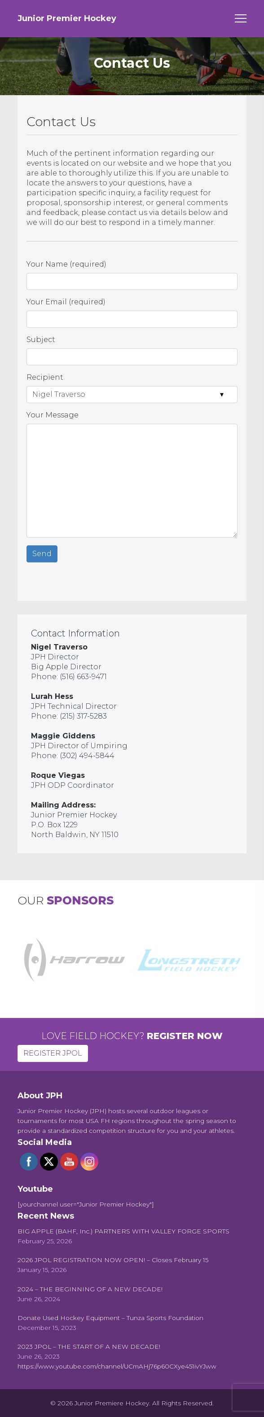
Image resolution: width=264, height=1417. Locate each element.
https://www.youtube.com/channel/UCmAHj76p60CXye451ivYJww (117, 1366)
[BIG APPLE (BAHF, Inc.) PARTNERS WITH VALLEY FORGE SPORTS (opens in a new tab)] (123, 1231)
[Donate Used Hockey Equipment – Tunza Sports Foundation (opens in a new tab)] (110, 1318)
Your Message (52, 415)
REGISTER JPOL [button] (52, 1053)
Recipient (44, 377)
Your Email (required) (66, 302)
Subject (40, 339)
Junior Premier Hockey (67, 18)
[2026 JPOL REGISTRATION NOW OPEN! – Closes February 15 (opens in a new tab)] (113, 1260)
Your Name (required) (66, 264)
